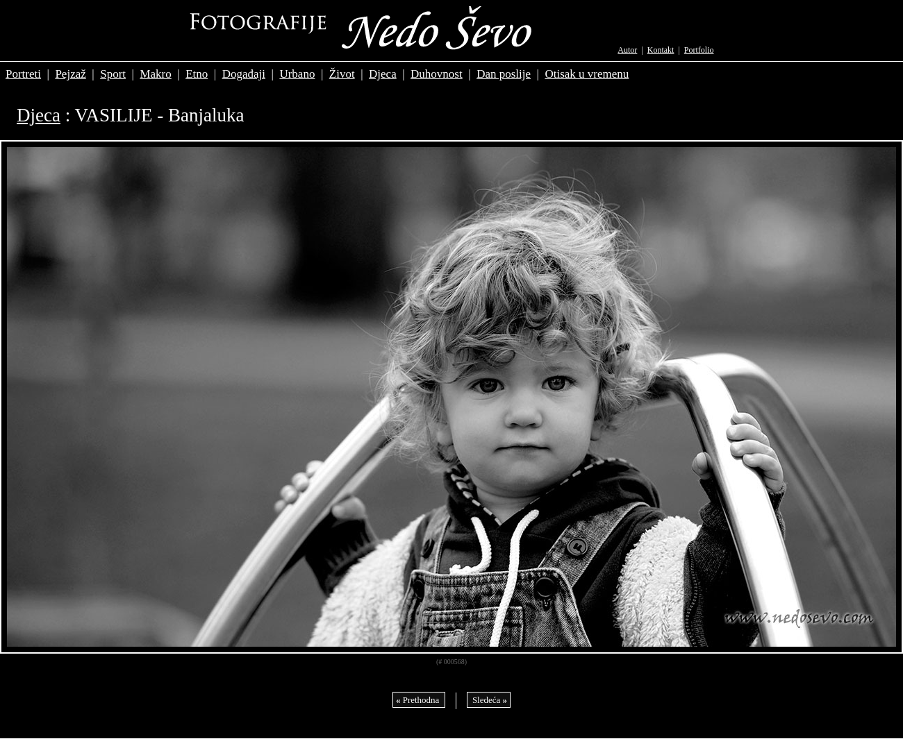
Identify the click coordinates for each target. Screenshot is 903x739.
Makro (155, 73)
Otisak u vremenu (587, 73)
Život (342, 73)
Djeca (383, 73)
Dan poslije (504, 73)
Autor (627, 50)
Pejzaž (70, 73)
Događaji (243, 73)
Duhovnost (437, 73)
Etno (196, 73)
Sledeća (488, 700)
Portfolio (699, 50)
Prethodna (419, 700)
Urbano (297, 73)
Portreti (23, 73)
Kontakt (660, 50)
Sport (113, 73)
